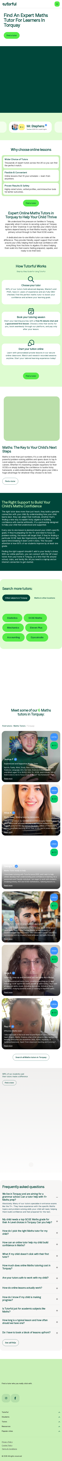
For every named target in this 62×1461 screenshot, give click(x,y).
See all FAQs (10, 1343)
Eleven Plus (36, 627)
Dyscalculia (37, 637)
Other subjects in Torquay (16, 598)
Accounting (13, 637)
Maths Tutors (19, 726)
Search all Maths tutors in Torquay (31, 1057)
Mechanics (13, 627)
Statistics (12, 618)
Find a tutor (12, 35)
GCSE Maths (35, 618)
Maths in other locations (44, 598)
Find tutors (7, 726)
